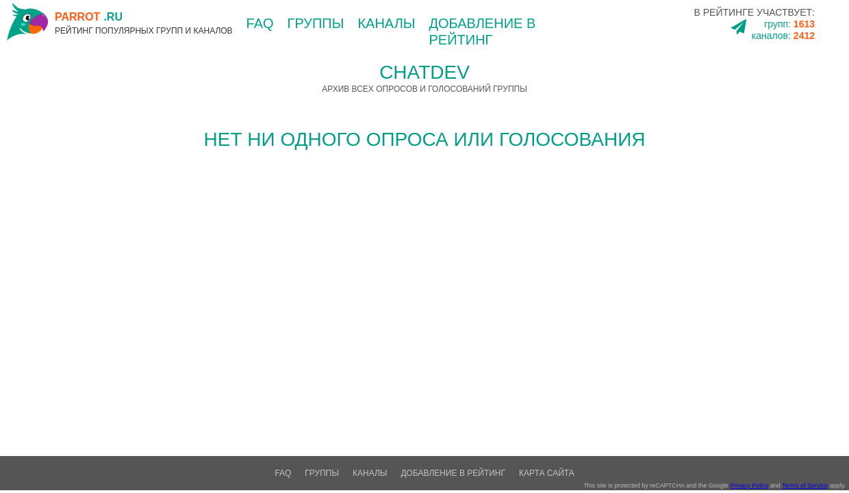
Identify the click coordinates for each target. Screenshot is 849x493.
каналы (386, 23)
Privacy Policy (749, 485)
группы (316, 23)
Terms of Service (805, 485)
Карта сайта (546, 473)
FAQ (260, 23)
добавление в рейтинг (453, 473)
